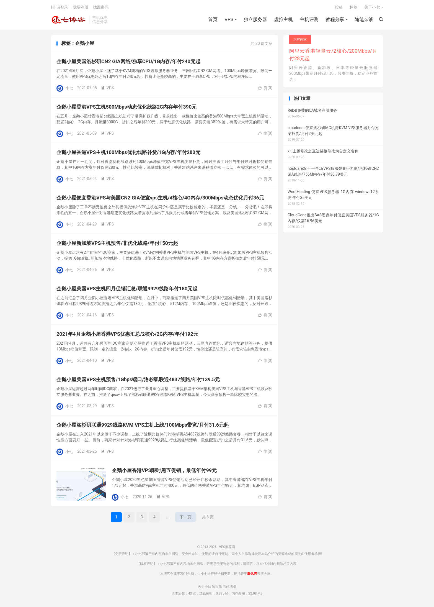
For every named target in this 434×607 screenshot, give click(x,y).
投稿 (339, 7)
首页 (213, 19)
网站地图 (229, 586)
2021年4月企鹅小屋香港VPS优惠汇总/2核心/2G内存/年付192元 (127, 334)
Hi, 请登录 (59, 7)
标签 (353, 7)
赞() (265, 88)
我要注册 (80, 7)
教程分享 (335, 19)
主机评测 (309, 19)
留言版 (217, 586)
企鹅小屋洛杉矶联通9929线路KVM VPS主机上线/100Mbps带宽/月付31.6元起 (142, 425)
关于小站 (204, 586)
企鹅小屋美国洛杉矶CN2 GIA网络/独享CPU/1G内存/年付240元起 (128, 61)
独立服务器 (255, 19)
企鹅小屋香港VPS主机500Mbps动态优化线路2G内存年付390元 (126, 107)
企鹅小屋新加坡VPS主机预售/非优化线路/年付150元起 (117, 243)
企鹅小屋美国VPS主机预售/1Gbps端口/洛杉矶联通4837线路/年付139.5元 (138, 379)
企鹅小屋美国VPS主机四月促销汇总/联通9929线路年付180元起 (126, 288)
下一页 (185, 517)
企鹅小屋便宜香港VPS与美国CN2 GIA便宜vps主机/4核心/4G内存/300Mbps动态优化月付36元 (160, 198)
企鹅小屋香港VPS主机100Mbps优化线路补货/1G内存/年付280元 (128, 152)
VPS (228, 19)
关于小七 (372, 7)
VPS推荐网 (68, 19)
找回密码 (100, 7)
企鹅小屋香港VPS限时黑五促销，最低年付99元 (164, 470)
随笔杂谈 (364, 19)
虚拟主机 (283, 19)
